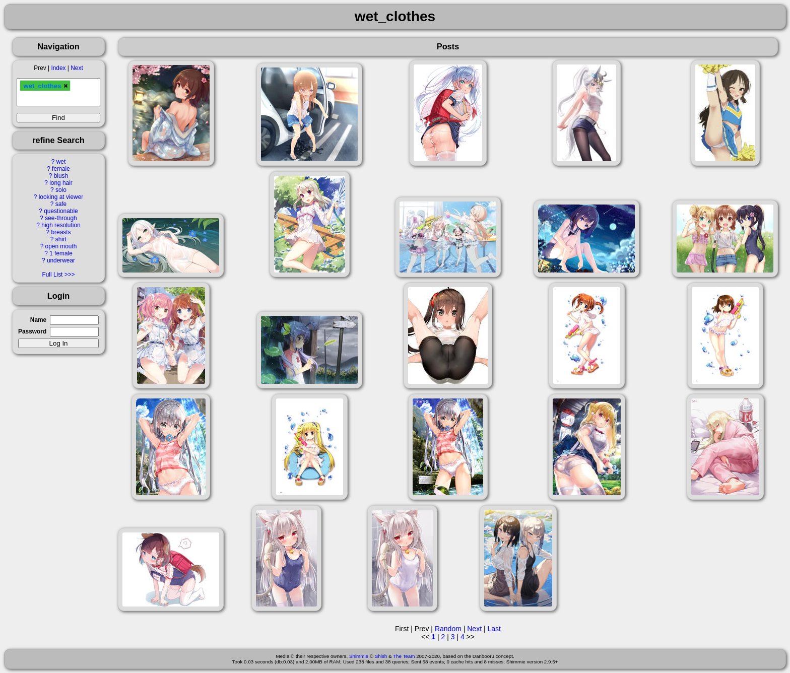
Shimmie (358, 656)
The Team (404, 656)
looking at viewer (61, 196)
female (61, 168)
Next (77, 68)
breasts (61, 232)
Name (38, 319)
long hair (61, 182)
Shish (381, 656)
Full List (52, 274)
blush (61, 175)
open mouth (61, 246)
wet (61, 161)
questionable (61, 211)
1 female (61, 253)
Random (448, 629)
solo (61, 189)
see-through (61, 218)
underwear (61, 260)
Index (58, 68)
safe (61, 204)
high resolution (60, 225)
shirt (61, 239)
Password (32, 331)
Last (493, 629)
